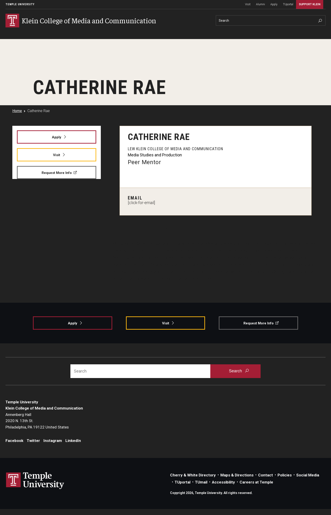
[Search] (271, 20)
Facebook (14, 441)
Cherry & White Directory (193, 475)
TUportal (288, 4)
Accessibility (223, 482)
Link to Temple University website (35, 481)
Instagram (52, 441)
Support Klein (309, 4)
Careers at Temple (256, 482)
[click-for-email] (141, 202)
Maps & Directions (237, 475)
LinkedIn (73, 441)
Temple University (20, 4)
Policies (285, 475)
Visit (248, 4)
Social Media (307, 475)
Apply (274, 4)
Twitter (33, 441)
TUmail (201, 482)
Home (17, 111)
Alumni (260, 4)
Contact (265, 475)
